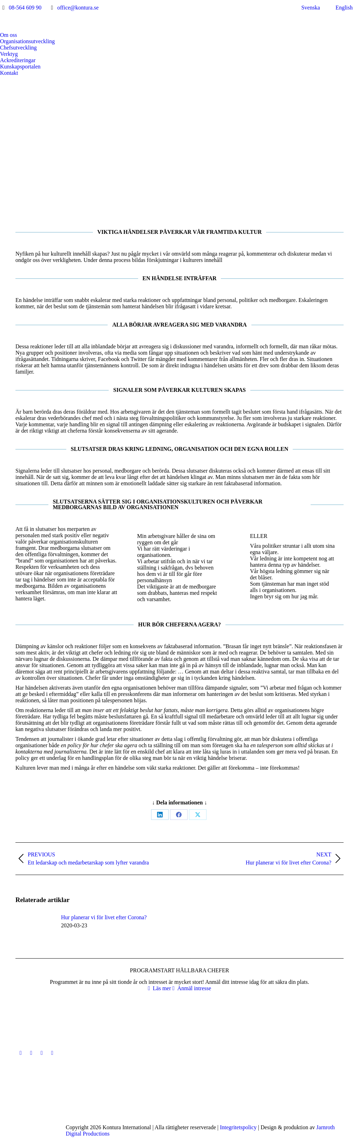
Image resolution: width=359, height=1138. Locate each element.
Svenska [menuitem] (310, 8)
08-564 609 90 (25, 8)
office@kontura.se (78, 8)
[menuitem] (306, 8)
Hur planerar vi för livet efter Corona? (104, 917)
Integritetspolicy (238, 1127)
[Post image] (34, 930)
